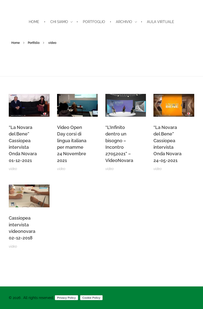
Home (15, 43)
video (13, 169)
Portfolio (34, 43)
